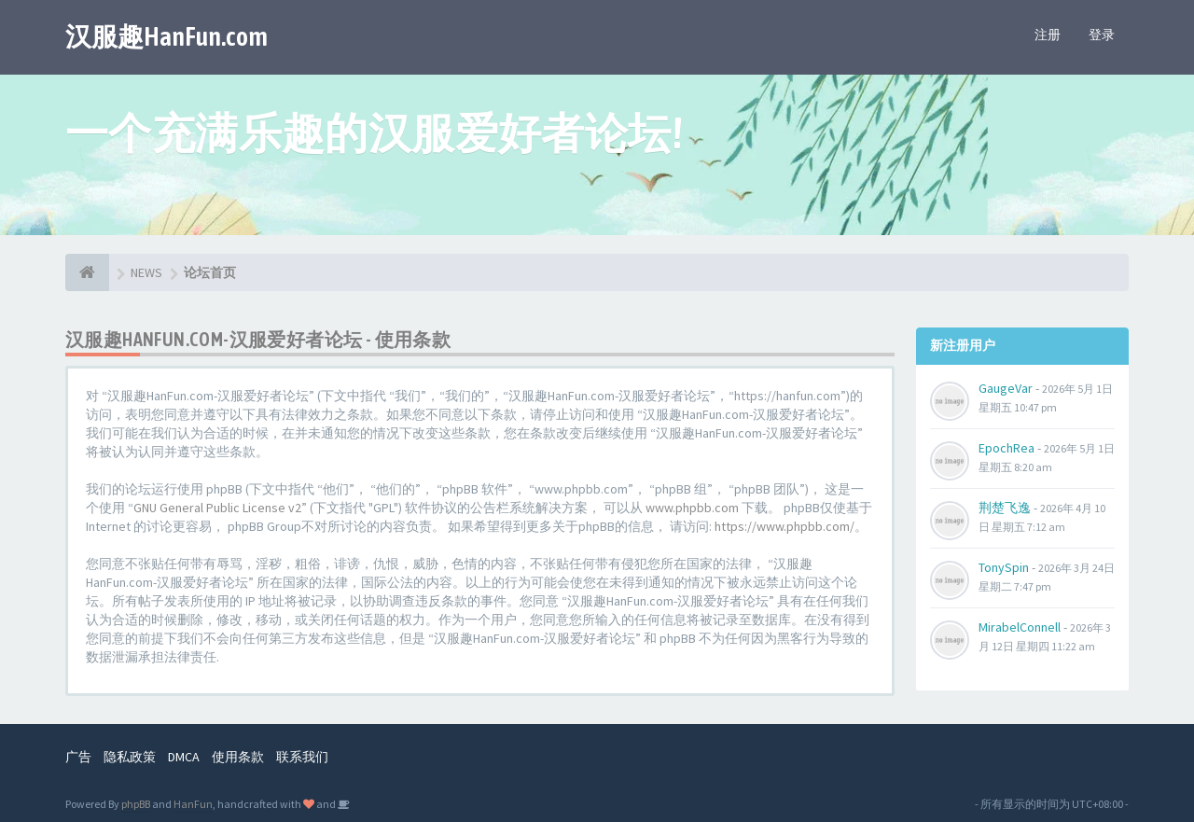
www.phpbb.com (692, 507)
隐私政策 (130, 756)
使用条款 (238, 756)
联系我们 (302, 756)
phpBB (135, 804)
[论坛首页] (87, 272)
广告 (78, 756)
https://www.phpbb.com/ (784, 526)
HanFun (193, 804)
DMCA (184, 756)
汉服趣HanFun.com (166, 36)
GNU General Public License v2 (217, 507)
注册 (1047, 34)
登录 (1102, 34)
